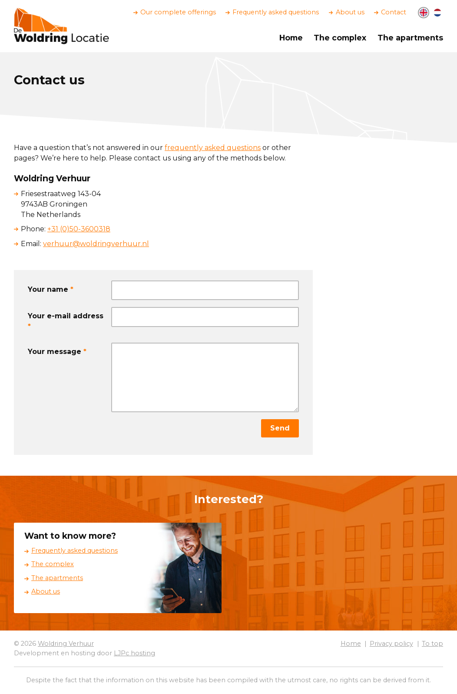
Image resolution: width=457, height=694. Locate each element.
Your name (50, 289)
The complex (340, 37)
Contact (393, 12)
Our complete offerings (178, 12)
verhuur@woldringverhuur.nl (96, 244)
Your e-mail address (65, 321)
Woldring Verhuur (66, 643)
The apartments (410, 37)
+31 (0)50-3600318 (78, 229)
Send (280, 428)
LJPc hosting (134, 653)
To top (432, 643)
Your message (57, 351)
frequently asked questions (213, 147)
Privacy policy (391, 643)
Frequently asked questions (275, 12)
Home (291, 37)
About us (350, 12)
